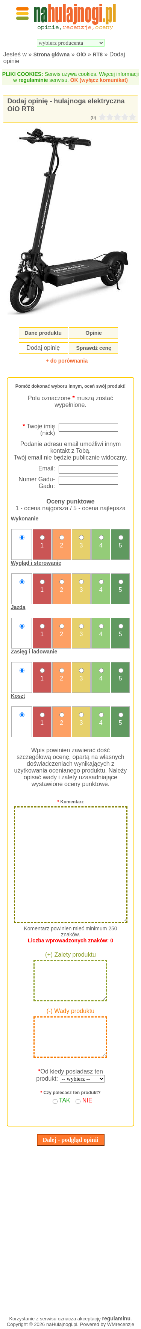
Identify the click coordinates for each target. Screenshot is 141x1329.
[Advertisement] (70, 1228)
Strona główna (51, 54)
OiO (81, 54)
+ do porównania (67, 361)
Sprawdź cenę (93, 348)
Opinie (93, 333)
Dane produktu (43, 333)
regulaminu (116, 1318)
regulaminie (33, 80)
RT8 (98, 54)
